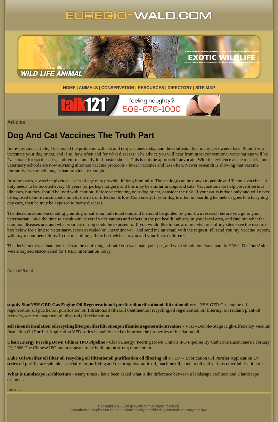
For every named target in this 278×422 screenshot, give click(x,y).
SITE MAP (205, 87)
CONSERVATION (117, 87)
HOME (69, 87)
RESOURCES (151, 87)
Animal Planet (20, 270)
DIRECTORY (179, 87)
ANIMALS (88, 87)
